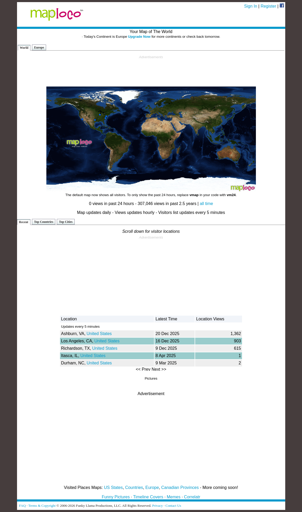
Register (268, 6)
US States (113, 487)
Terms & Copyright (42, 506)
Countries (134, 487)
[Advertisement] (151, 71)
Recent (23, 222)
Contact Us (173, 506)
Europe (39, 47)
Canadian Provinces (180, 487)
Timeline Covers (148, 497)
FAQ (22, 506)
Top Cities (66, 222)
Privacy (157, 506)
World (24, 48)
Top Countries (43, 222)
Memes (173, 497)
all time (206, 203)
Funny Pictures (116, 497)
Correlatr (192, 497)
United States (99, 333)
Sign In (250, 6)
